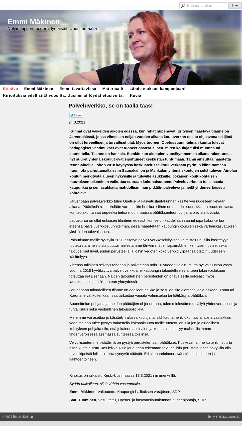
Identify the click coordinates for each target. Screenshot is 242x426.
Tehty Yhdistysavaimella (224, 416)
